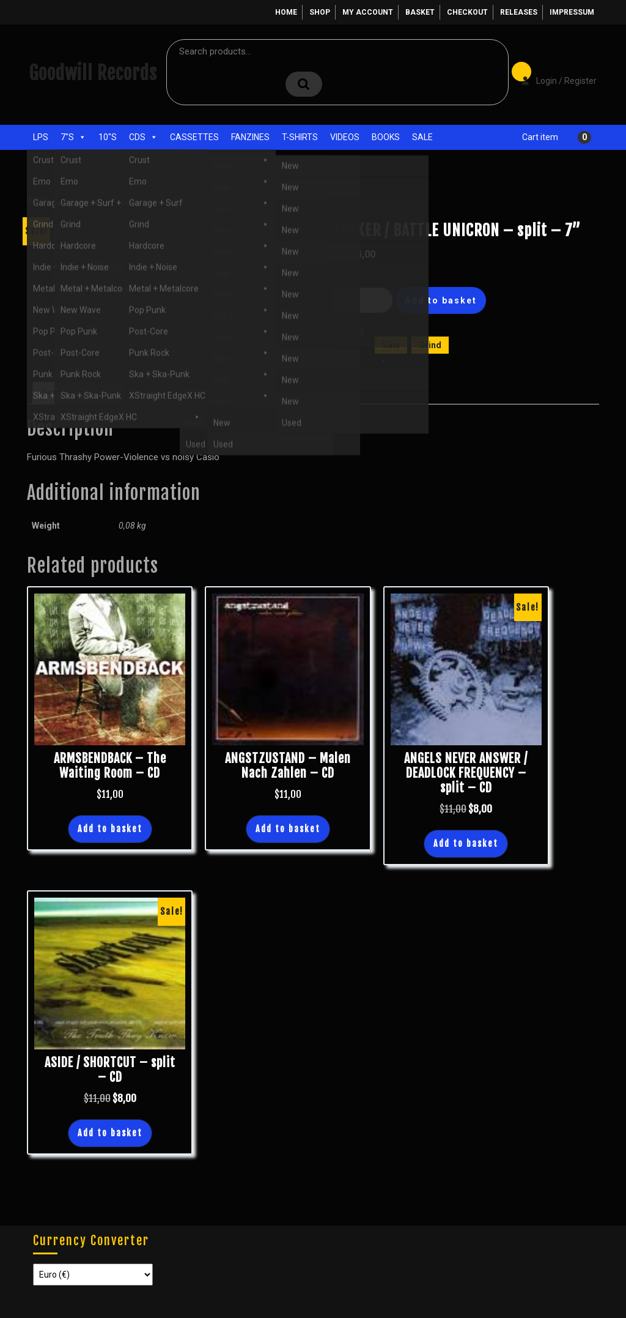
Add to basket (441, 300)
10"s (107, 137)
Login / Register (553, 72)
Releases (518, 12)
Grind (430, 345)
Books (386, 137)
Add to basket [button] (110, 829)
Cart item (540, 137)
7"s (73, 137)
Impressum (572, 12)
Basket (420, 12)
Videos (344, 137)
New (394, 358)
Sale (422, 137)
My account (367, 12)
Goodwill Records (93, 73)
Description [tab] (65, 393)
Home (286, 12)
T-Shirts (300, 137)
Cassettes (194, 137)
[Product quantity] (359, 300)
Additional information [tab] (149, 393)
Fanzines (250, 137)
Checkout (467, 12)
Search (303, 84)
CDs (143, 137)
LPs (40, 137)
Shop (319, 12)
